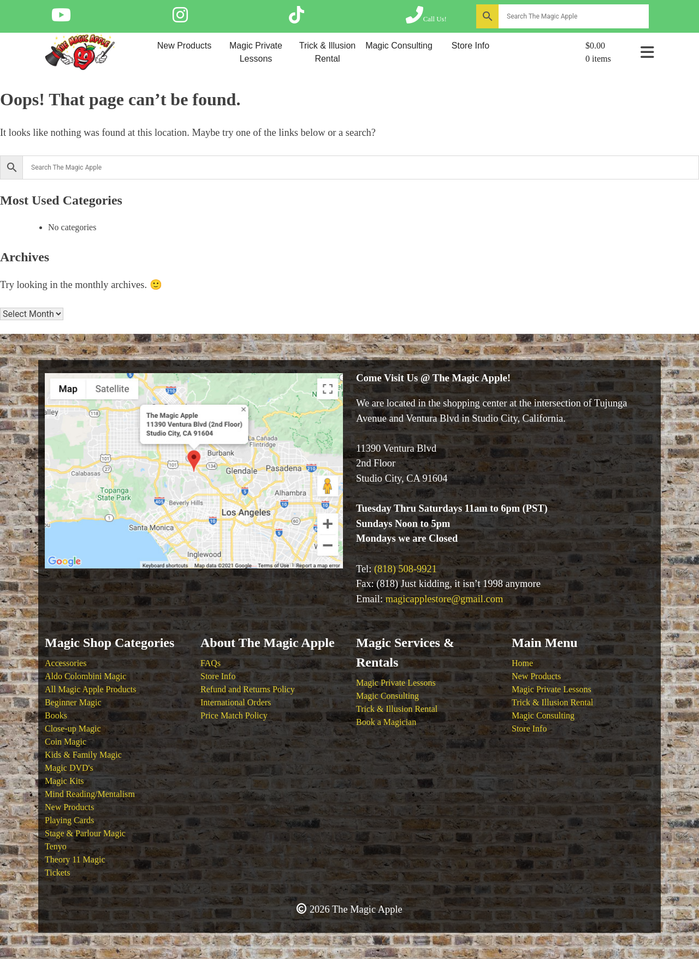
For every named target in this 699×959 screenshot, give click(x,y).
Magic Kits (64, 781)
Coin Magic (65, 741)
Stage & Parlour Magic (85, 833)
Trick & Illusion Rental (327, 52)
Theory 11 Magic (75, 859)
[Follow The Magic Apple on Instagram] (180, 18)
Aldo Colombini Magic (85, 676)
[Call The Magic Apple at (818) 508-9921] (426, 18)
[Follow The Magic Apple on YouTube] (61, 18)
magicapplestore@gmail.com (444, 599)
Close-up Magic (73, 728)
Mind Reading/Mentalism (90, 794)
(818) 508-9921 (405, 569)
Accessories (65, 663)
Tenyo (56, 846)
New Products (184, 45)
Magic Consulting (399, 45)
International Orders (235, 702)
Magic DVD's (69, 767)
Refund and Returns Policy (247, 689)
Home (522, 663)
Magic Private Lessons (255, 52)
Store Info (470, 45)
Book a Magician (386, 722)
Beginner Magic (73, 702)
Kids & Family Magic (83, 754)
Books (56, 715)
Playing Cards (69, 820)
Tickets (57, 872)
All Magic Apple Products (91, 689)
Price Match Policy (234, 715)
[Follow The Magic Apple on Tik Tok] (296, 18)
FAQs (210, 663)
